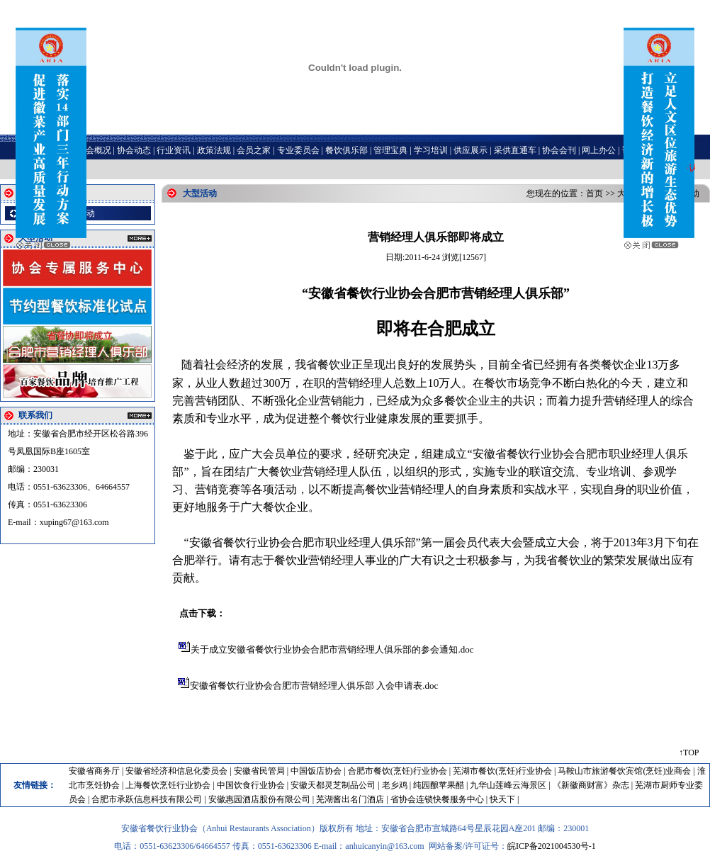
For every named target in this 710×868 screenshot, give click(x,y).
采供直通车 (515, 150)
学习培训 (431, 150)
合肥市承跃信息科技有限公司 (146, 799)
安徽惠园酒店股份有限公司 (259, 799)
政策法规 (214, 150)
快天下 (502, 799)
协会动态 (134, 150)
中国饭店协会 (316, 771)
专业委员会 (298, 150)
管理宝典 (390, 150)
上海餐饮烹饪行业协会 (167, 785)
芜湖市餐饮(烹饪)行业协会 (502, 771)
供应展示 (470, 150)
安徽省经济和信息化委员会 (176, 771)
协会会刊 (559, 150)
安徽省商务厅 (94, 771)
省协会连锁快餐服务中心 (437, 799)
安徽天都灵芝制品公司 (333, 785)
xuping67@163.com (74, 522)
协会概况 (94, 150)
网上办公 (599, 150)
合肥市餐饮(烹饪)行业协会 (397, 771)
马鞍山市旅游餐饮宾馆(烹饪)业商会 (624, 771)
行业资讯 (174, 150)
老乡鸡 (394, 785)
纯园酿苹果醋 (438, 785)
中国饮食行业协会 (251, 785)
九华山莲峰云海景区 (508, 785)
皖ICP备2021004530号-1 (551, 846)
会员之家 (254, 150)
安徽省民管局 (259, 771)
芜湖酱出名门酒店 (350, 799)
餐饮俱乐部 (346, 150)
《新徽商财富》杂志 (591, 785)
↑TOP (689, 752)
